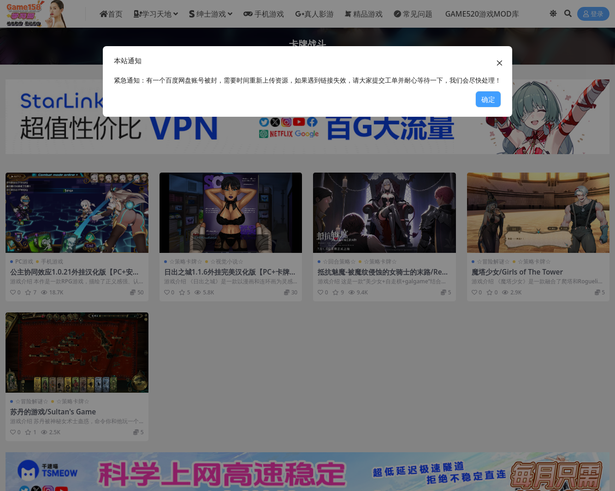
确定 (488, 99)
